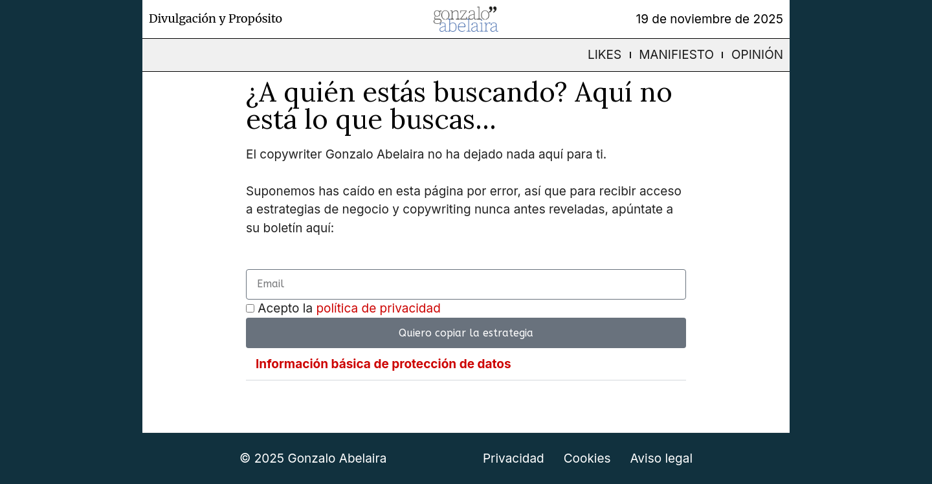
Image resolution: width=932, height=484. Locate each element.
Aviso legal (661, 458)
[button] (466, 364)
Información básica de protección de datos (383, 364)
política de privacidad (378, 308)
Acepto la (349, 308)
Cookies (587, 458)
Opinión (757, 54)
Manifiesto (676, 54)
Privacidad (513, 458)
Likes (604, 54)
